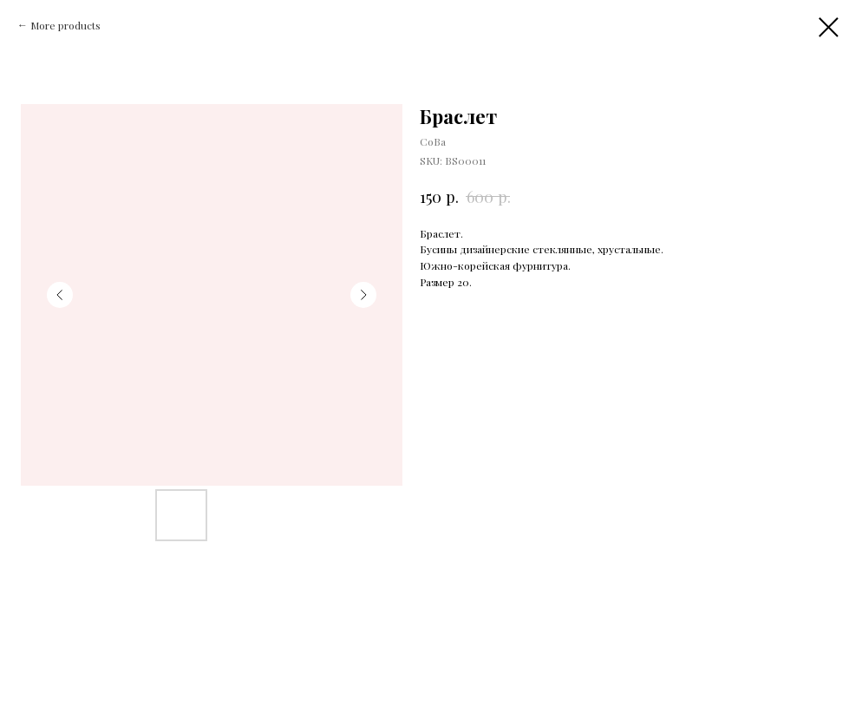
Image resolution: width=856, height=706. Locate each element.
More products (65, 25)
